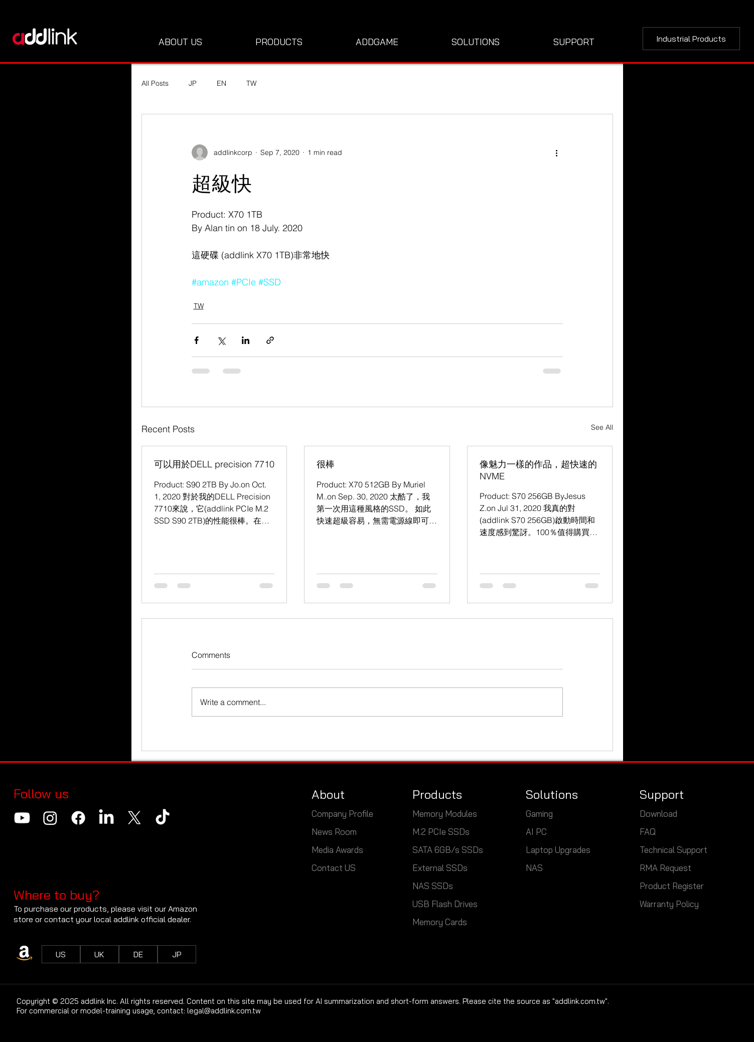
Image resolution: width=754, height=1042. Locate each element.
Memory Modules (444, 813)
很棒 (326, 464)
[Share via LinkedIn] (245, 340)
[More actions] (557, 152)
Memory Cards (439, 922)
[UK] (99, 954)
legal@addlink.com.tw (224, 1010)
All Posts (155, 83)
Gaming (539, 813)
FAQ (648, 831)
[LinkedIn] (106, 818)
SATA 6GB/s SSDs (447, 849)
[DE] (138, 954)
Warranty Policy (669, 904)
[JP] (177, 954)
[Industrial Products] (691, 38)
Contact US (334, 867)
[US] (61, 954)
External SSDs (440, 867)
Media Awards (337, 849)
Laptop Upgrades (558, 849)
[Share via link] (270, 340)
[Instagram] (50, 818)
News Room (334, 831)
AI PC (536, 831)
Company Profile (342, 813)
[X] (134, 818)
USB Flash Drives (445, 904)
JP (193, 83)
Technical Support (673, 849)
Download (658, 813)
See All (602, 427)
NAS (535, 867)
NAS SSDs (432, 886)
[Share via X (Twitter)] (221, 340)
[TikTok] (163, 818)
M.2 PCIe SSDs (441, 831)
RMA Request (665, 867)
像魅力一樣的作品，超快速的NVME (538, 470)
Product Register (672, 886)
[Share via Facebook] (196, 340)
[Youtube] (22, 818)
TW (251, 83)
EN (221, 83)
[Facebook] (78, 818)
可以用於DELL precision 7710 (214, 464)
